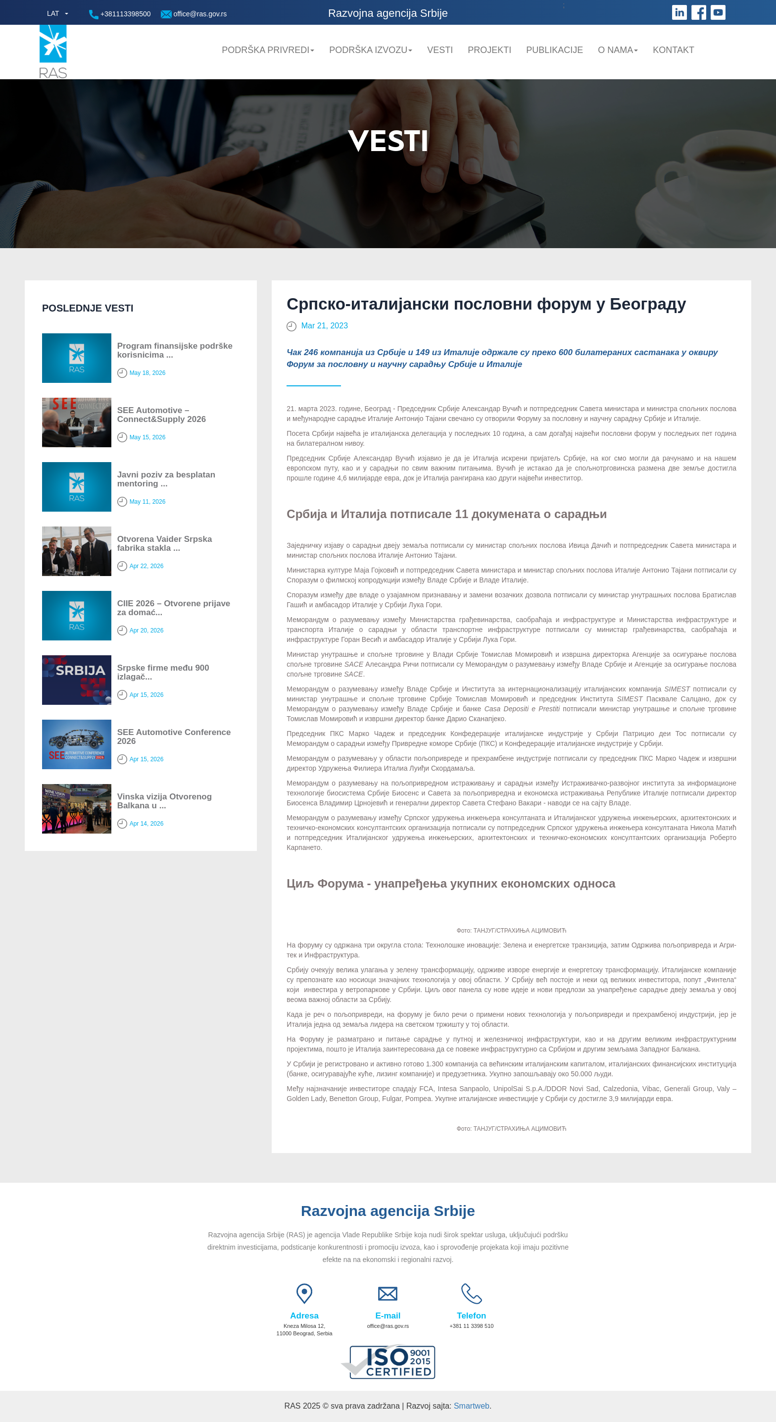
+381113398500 (120, 14)
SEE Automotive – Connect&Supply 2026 (161, 415)
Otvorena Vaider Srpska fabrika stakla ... (164, 543)
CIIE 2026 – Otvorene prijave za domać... (174, 608)
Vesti (440, 50)
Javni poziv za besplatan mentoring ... (166, 479)
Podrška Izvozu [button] (370, 50)
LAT (53, 13)
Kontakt (673, 50)
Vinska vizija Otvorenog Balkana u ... (164, 801)
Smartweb (471, 1406)
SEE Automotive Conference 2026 (174, 737)
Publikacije (554, 50)
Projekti (489, 50)
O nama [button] (618, 50)
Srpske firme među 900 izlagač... (163, 672)
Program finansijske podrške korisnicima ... (175, 350)
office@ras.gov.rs (194, 14)
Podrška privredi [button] (268, 50)
